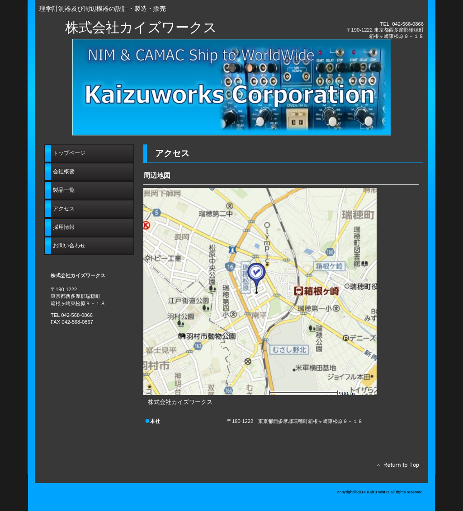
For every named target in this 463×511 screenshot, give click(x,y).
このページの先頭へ (395, 467)
